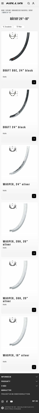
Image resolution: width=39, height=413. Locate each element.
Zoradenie (7, 27)
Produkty (5, 381)
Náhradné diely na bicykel (20, 10)
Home (2, 10)
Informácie (6, 377)
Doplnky (8, 10)
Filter (19, 27)
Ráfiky (31, 10)
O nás (3, 386)
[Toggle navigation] (2, 3)
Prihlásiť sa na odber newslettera (15, 394)
